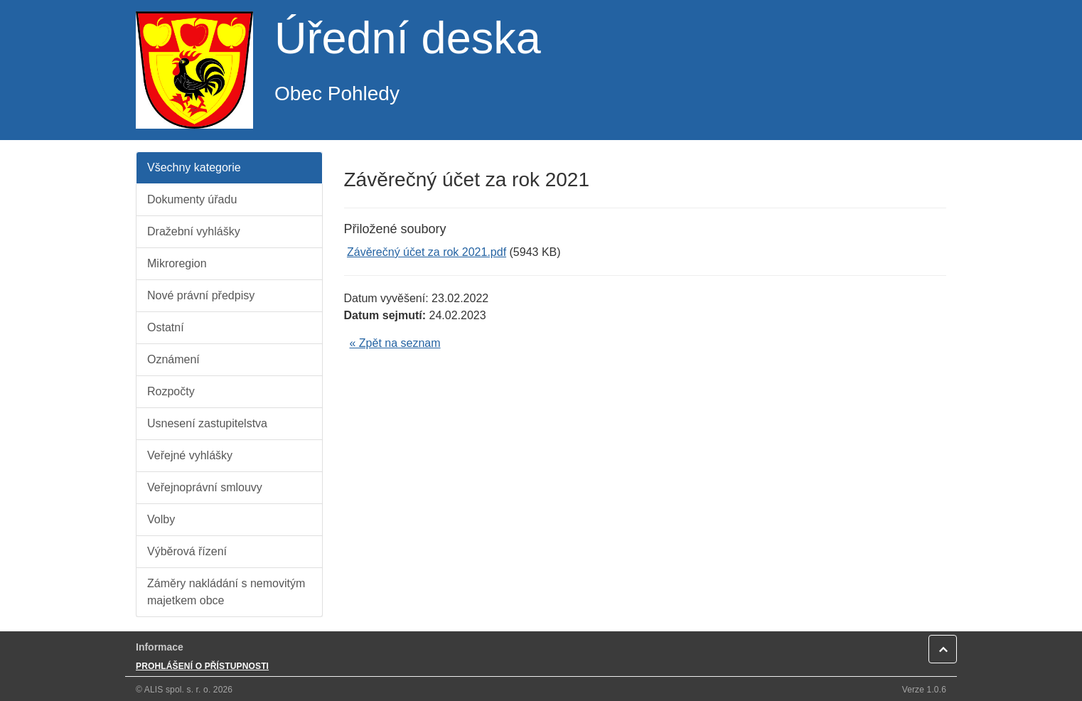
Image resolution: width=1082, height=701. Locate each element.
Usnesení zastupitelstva (207, 423)
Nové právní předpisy (201, 295)
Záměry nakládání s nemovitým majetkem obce (226, 591)
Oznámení (173, 359)
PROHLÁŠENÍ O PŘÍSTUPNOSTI (202, 666)
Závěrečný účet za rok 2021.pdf (426, 252)
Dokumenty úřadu (192, 199)
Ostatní (165, 327)
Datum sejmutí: (385, 315)
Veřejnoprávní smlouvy (204, 487)
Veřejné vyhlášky (189, 455)
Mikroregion (177, 263)
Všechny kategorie (194, 167)
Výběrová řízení (187, 551)
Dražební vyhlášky (193, 231)
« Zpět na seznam (395, 343)
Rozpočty (171, 391)
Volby (161, 519)
